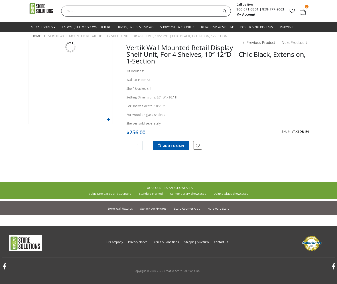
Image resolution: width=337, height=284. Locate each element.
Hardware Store (218, 208)
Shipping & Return (196, 242)
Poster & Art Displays (256, 27)
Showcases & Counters (177, 27)
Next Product (295, 42)
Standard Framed (151, 194)
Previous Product (258, 42)
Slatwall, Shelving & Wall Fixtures (86, 27)
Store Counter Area (187, 208)
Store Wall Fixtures (120, 208)
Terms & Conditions (165, 242)
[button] (292, 11)
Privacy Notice (137, 242)
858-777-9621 (273, 9)
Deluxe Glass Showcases (231, 194)
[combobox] (146, 11)
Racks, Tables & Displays (136, 27)
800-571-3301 (247, 9)
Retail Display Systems (218, 27)
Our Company (113, 242)
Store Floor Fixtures (153, 208)
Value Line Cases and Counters (110, 194)
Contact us (221, 242)
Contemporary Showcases (188, 194)
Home (36, 36)
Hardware (286, 27)
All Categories (42, 27)
